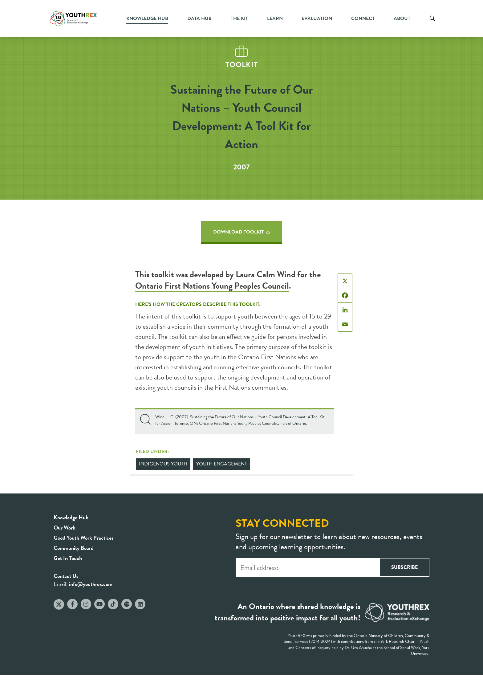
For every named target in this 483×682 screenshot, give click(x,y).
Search (432, 23)
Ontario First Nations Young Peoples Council (212, 285)
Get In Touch (68, 558)
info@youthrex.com (90, 584)
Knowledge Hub (147, 18)
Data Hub (199, 18)
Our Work (64, 527)
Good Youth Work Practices (84, 538)
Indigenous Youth (163, 464)
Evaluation (317, 18)
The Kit (239, 18)
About (402, 18)
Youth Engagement (221, 464)
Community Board (74, 548)
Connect (363, 18)
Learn (275, 18)
